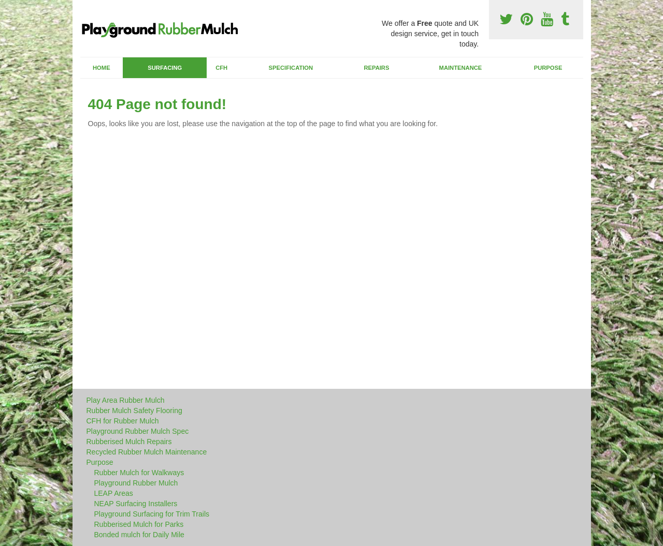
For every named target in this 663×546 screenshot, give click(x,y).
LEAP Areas (113, 493)
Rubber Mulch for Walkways (139, 472)
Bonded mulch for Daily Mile (139, 534)
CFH (221, 68)
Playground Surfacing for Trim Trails (152, 514)
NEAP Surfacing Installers (136, 503)
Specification (291, 68)
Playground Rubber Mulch (136, 483)
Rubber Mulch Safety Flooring (134, 410)
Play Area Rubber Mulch (126, 400)
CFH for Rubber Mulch (123, 421)
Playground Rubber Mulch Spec (138, 431)
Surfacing (165, 68)
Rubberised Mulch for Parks (139, 524)
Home (101, 68)
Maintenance (460, 68)
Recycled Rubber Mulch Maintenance (147, 452)
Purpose (548, 68)
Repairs (376, 68)
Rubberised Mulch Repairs (129, 441)
